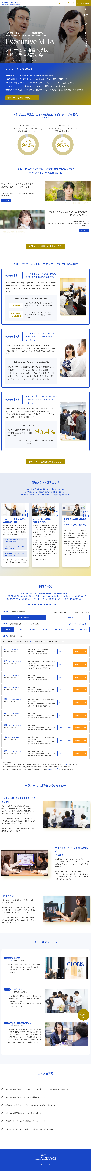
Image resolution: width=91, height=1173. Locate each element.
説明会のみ (37, 641)
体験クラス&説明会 (22, 641)
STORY (6, 201)
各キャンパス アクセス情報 (79, 624)
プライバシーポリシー (45, 1164)
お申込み (80, 652)
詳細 (64, 652)
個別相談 (67, 764)
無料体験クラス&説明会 (83, 3)
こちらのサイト (51, 769)
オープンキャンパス (54, 641)
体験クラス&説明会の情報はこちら (83, 1015)
